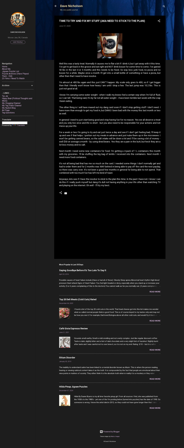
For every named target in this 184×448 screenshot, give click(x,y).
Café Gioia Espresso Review (73, 328)
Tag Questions (8, 112)
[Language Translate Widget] (14, 122)
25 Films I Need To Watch (13, 78)
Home (4, 66)
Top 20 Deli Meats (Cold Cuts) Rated (77, 299)
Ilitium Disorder (67, 357)
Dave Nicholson (71, 6)
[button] (158, 21)
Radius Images (115, 436)
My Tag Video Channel (11, 105)
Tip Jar (5, 96)
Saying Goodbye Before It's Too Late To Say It (82, 270)
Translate (18, 125)
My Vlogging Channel (11, 103)
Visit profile (18, 42)
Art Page (6, 110)
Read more (155, 292)
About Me (6, 69)
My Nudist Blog (9, 108)
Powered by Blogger (110, 432)
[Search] (163, 7)
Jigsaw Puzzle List (10, 71)
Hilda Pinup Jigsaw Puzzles (73, 386)
